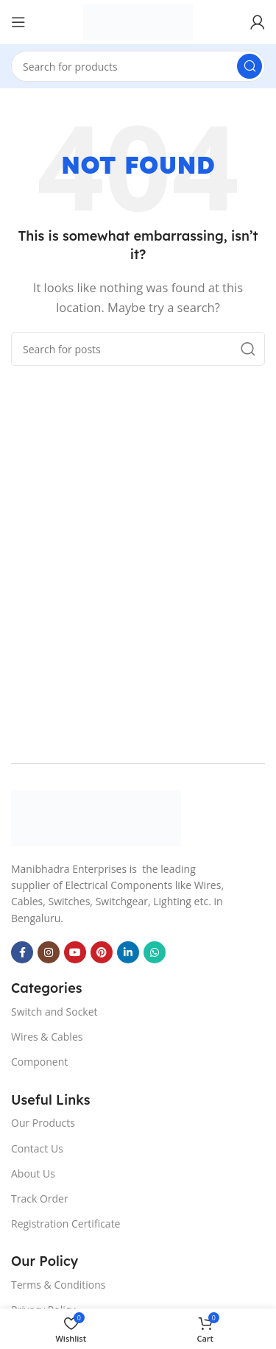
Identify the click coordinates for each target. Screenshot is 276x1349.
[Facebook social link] (22, 952)
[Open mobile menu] (18, 22)
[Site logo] (138, 22)
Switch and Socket (54, 1012)
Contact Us (37, 1148)
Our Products (43, 1123)
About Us (33, 1173)
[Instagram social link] (49, 952)
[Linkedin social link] (128, 952)
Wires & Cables (46, 1037)
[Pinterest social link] (102, 952)
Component (39, 1062)
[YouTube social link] (75, 952)
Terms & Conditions (58, 1285)
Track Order (39, 1198)
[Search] (138, 66)
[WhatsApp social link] (155, 952)
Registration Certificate (65, 1224)
